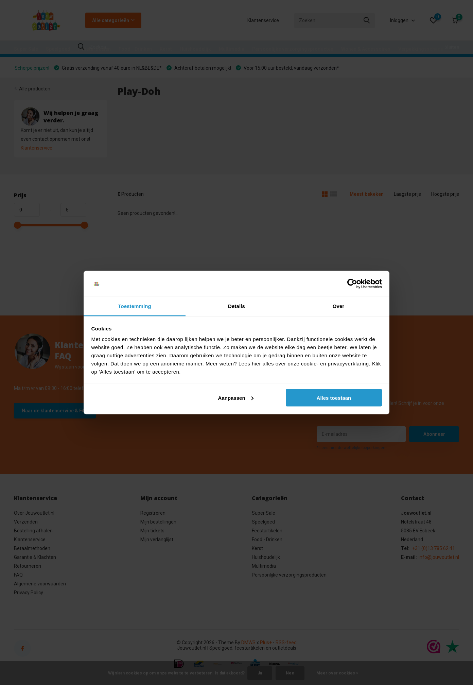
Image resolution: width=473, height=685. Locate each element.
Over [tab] (339, 306)
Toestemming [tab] (134, 306)
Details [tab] (236, 306)
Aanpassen (235, 397)
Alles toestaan (334, 397)
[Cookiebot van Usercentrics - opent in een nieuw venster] (352, 284)
